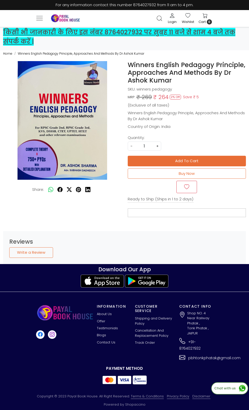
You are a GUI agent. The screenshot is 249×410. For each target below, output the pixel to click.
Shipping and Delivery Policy (153, 321)
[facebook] (60, 190)
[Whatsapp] (50, 190)
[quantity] (144, 146)
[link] (159, 18)
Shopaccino (135, 404)
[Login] (172, 18)
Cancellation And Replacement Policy (151, 333)
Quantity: (136, 137)
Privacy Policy (178, 396)
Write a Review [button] (31, 252)
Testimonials (107, 328)
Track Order (145, 342)
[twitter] (69, 190)
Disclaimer (201, 396)
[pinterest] (78, 190)
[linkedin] (87, 190)
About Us (104, 313)
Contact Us (106, 342)
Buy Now (187, 173)
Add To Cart (187, 160)
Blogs (101, 335)
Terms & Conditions (147, 396)
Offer (101, 321)
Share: (38, 189)
